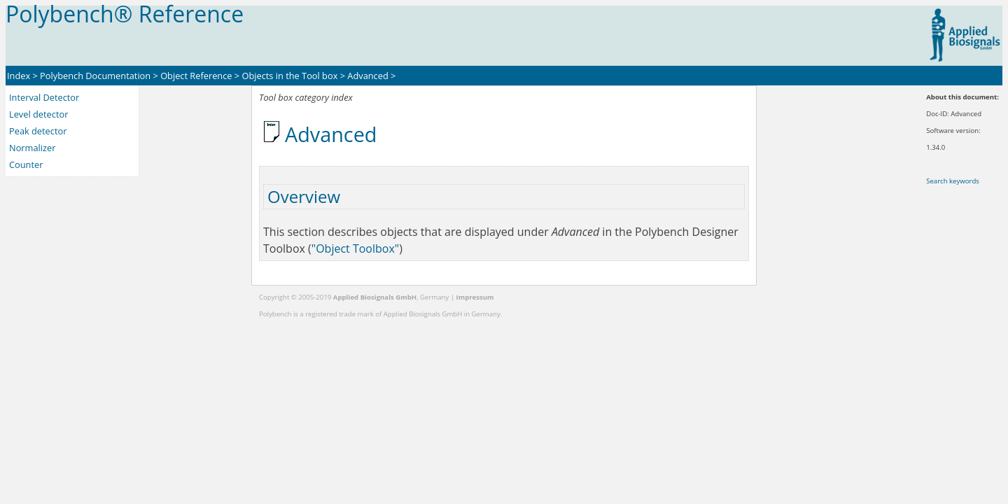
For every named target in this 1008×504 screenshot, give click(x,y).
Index (18, 75)
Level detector (38, 114)
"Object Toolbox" (355, 248)
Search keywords (952, 181)
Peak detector (37, 131)
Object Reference (196, 75)
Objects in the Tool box (289, 75)
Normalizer (32, 147)
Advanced (367, 75)
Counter (26, 164)
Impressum (475, 297)
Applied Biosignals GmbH (374, 297)
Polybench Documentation (95, 75)
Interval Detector (44, 97)
